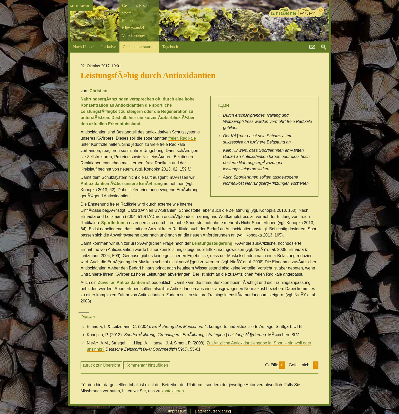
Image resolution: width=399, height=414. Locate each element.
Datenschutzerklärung (213, 411)
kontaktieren (172, 391)
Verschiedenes (134, 35)
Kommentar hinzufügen (146, 365)
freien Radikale (182, 138)
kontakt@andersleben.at (312, 47)
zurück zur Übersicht (101, 365)
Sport (126, 13)
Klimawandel (133, 28)
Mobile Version (80, 6)
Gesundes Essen (135, 5)
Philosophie (132, 20)
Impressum (177, 411)
